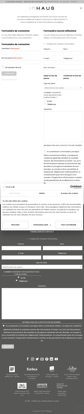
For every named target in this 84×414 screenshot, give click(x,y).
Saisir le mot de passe (50, 77)
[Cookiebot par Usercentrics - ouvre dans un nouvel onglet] (71, 186)
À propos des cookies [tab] (69, 193)
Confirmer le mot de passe (72, 77)
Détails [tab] (42, 193)
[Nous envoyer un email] (42, 359)
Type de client (50, 83)
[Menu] (81, 8)
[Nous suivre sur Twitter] (37, 359)
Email (49, 101)
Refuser (15, 225)
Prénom (47, 49)
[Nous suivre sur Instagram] (32, 359)
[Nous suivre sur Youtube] (56, 359)
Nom (65, 49)
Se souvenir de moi (13, 67)
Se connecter (64, 2)
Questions (48, 109)
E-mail (47, 58)
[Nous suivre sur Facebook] (27, 359)
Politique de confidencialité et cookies (45, 401)
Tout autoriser (68, 225)
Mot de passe (12, 58)
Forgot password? (9, 79)
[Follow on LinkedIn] (51, 359)
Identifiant (10, 48)
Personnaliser (42, 225)
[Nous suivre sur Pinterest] (46, 359)
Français (74, 2)
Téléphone (68, 58)
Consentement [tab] (14, 193)
